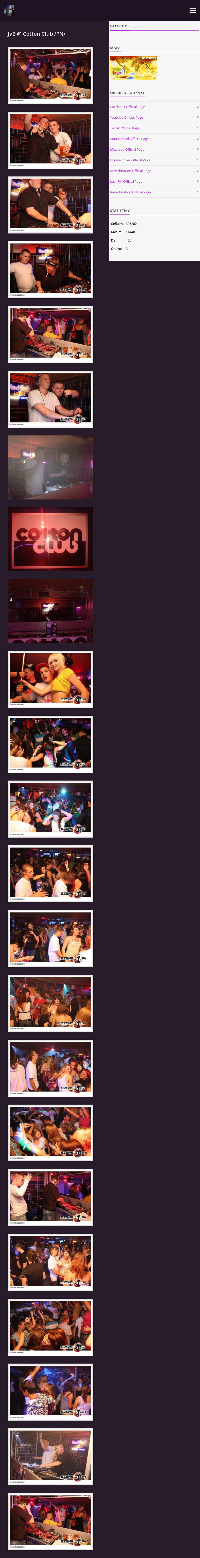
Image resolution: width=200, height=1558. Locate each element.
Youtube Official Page (126, 117)
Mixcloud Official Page (127, 149)
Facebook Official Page (127, 106)
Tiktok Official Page (125, 128)
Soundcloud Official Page (129, 138)
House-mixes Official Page (130, 160)
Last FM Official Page (126, 181)
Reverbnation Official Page (130, 170)
